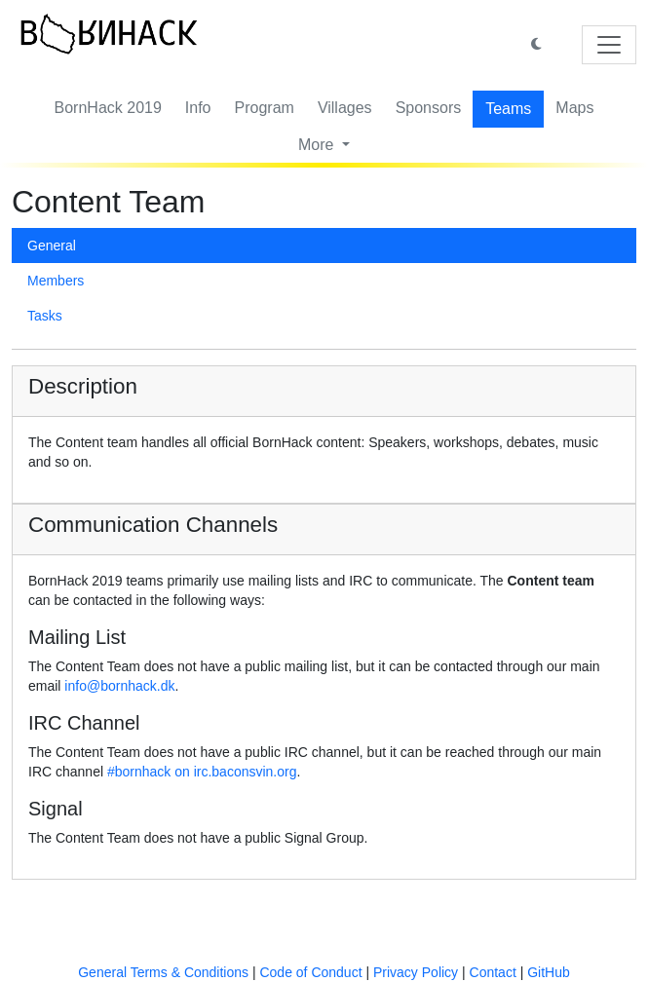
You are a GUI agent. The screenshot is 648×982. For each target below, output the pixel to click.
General (51, 245)
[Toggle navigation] (609, 44)
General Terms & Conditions (163, 972)
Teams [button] (508, 108)
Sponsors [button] (429, 107)
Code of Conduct (310, 972)
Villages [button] (345, 107)
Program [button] (264, 107)
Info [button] (198, 107)
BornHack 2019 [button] (108, 107)
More (318, 144)
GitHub (548, 972)
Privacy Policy (415, 972)
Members (55, 280)
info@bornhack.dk (119, 686)
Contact (493, 972)
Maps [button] (574, 107)
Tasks (44, 315)
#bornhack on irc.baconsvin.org (202, 771)
